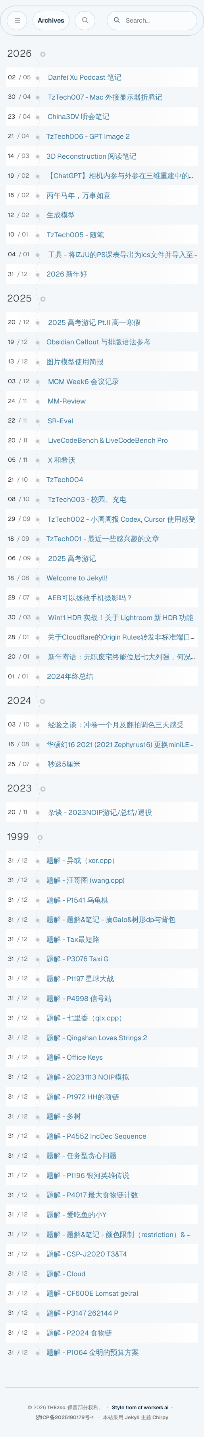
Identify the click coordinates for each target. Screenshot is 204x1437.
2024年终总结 (70, 676)
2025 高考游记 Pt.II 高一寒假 (94, 322)
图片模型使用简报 (75, 361)
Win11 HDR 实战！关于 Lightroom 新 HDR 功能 (120, 617)
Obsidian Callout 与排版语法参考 (98, 341)
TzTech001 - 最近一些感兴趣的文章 (102, 538)
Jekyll (132, 1417)
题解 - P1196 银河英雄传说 (87, 1175)
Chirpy (160, 1417)
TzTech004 (64, 479)
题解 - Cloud (65, 1273)
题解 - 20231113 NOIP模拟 (87, 1077)
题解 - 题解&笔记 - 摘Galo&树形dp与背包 (110, 919)
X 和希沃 (61, 460)
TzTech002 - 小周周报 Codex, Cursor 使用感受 (122, 519)
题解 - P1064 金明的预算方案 (92, 1352)
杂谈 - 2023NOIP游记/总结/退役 (100, 812)
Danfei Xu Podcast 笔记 (84, 77)
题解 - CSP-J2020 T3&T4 (86, 1253)
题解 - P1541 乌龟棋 (77, 900)
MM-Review (67, 400)
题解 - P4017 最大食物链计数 (92, 1194)
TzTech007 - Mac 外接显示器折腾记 (105, 97)
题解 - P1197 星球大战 (80, 978)
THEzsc (56, 1407)
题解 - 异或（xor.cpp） (82, 860)
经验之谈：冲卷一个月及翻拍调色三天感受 (116, 724)
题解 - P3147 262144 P (82, 1313)
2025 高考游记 (72, 558)
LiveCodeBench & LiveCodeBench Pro (108, 440)
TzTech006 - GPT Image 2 (88, 136)
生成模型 (60, 214)
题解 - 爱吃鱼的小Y (76, 1214)
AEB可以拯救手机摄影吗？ (90, 597)
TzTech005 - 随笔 (75, 234)
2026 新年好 (66, 274)
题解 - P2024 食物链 (79, 1332)
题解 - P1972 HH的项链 (82, 1096)
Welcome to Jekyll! (77, 577)
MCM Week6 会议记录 (83, 381)
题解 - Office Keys (74, 1057)
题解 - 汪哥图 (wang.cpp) (85, 880)
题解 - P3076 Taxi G (77, 958)
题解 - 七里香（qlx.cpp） (86, 1017)
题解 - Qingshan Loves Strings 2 (96, 1037)
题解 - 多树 (63, 1116)
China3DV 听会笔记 (79, 116)
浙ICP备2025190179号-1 (65, 1417)
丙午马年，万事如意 (78, 195)
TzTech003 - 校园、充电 (87, 499)
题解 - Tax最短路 (73, 939)
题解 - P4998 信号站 (79, 998)
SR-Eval (60, 420)
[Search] (85, 20)
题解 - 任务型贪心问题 (81, 1155)
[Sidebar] (17, 20)
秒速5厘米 (64, 763)
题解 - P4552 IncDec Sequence (96, 1136)
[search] (157, 21)
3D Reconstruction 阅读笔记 (91, 156)
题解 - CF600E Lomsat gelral (92, 1293)
